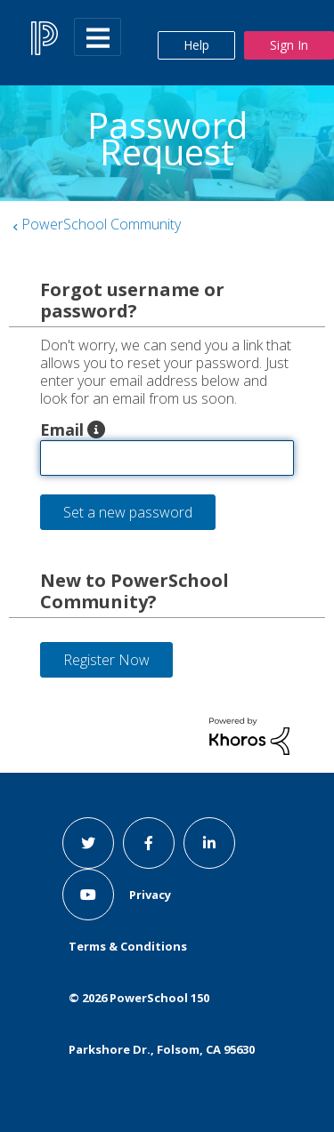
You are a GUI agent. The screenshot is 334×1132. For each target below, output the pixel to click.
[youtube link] (88, 894)
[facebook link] (149, 843)
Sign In (289, 44)
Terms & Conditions (128, 946)
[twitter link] (88, 843)
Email (62, 429)
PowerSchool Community (101, 224)
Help (196, 44)
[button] (96, 429)
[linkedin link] (209, 843)
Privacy (150, 895)
